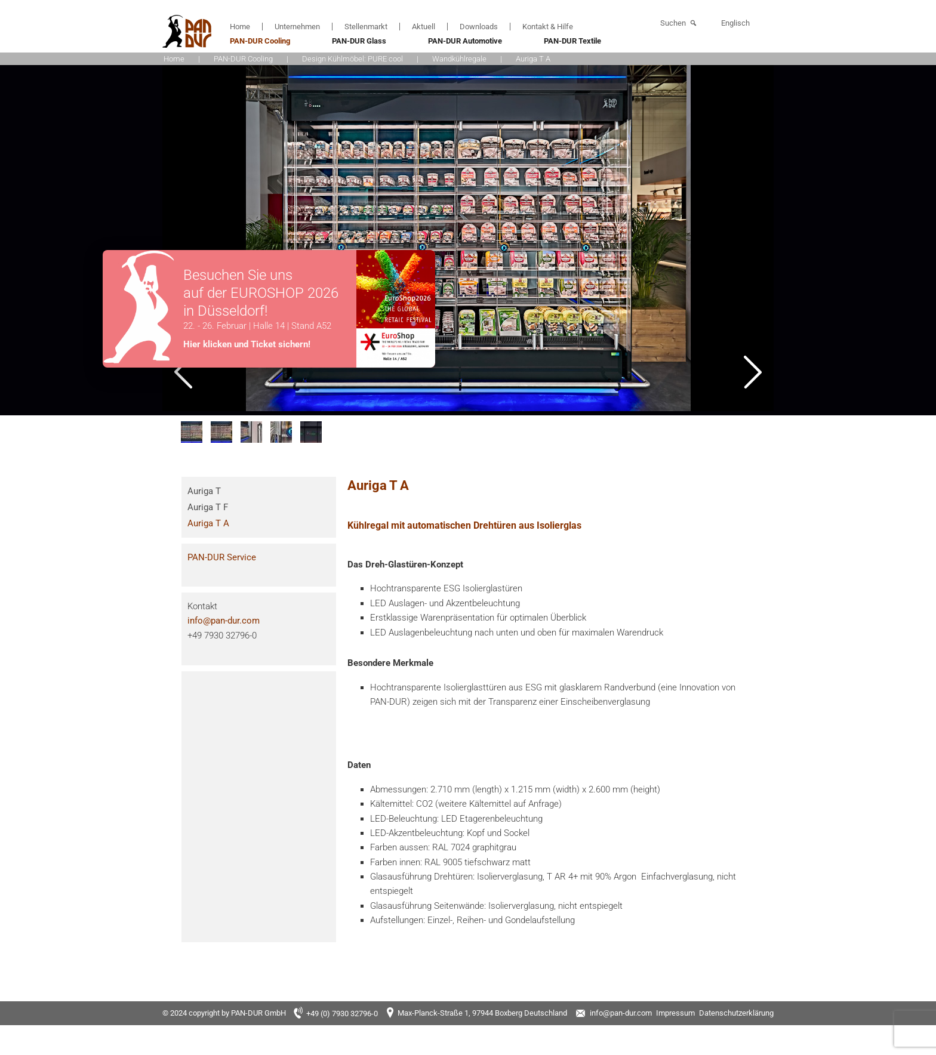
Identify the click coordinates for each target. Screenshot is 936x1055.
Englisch (735, 23)
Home (240, 26)
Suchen (673, 23)
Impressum (675, 1012)
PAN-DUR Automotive (465, 41)
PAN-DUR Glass (359, 41)
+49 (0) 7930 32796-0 (342, 1013)
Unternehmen (297, 26)
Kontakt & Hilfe (547, 26)
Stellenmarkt (365, 26)
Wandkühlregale (459, 58)
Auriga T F (207, 507)
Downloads (479, 26)
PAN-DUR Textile (572, 41)
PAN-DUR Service (221, 557)
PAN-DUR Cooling (260, 41)
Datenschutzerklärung (736, 1012)
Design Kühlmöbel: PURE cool (352, 58)
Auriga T (204, 491)
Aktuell (423, 26)
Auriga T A (208, 523)
